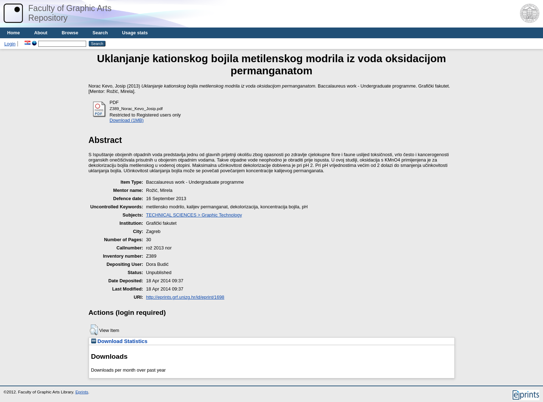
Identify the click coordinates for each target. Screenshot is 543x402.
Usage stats (135, 32)
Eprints (81, 392)
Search (100, 32)
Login (9, 43)
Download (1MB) (127, 120)
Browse (70, 32)
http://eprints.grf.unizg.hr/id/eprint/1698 (185, 297)
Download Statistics (119, 341)
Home (13, 32)
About (41, 32)
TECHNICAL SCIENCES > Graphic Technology (194, 215)
